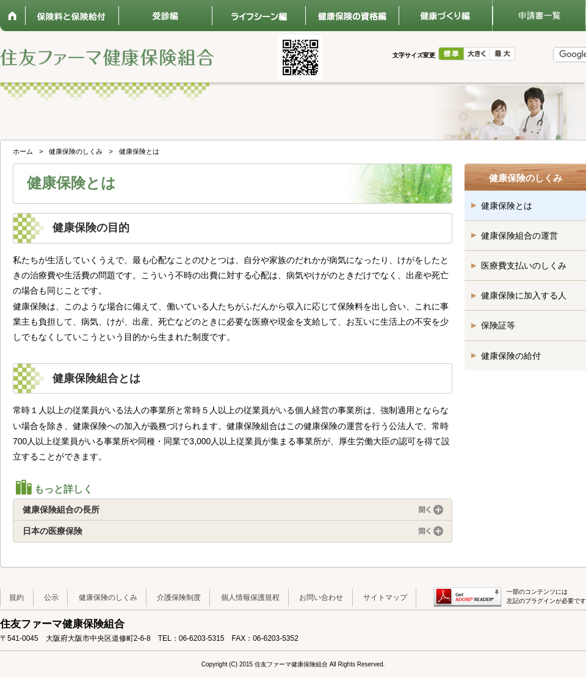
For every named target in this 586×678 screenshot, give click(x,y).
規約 (16, 597)
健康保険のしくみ (76, 151)
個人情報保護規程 (250, 597)
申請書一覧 (538, 15)
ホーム (12, 15)
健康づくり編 (445, 15)
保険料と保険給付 (71, 15)
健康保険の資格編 (352, 15)
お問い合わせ (321, 597)
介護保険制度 (179, 597)
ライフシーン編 (258, 15)
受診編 (165, 15)
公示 (51, 597)
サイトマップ (385, 597)
